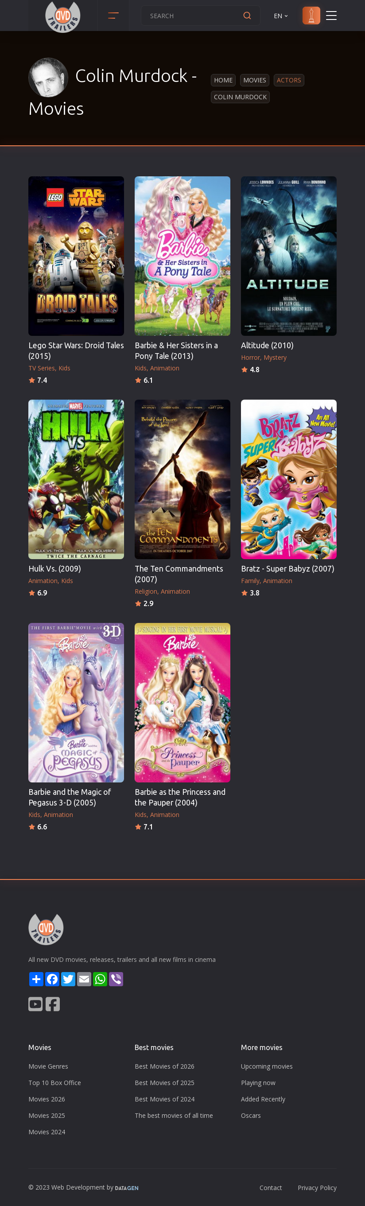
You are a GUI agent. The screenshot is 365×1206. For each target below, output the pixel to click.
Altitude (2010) (267, 345)
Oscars (251, 1115)
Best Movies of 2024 (164, 1099)
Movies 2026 (46, 1099)
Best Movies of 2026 (164, 1066)
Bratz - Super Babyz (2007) (287, 568)
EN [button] (281, 16)
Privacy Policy (317, 1187)
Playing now (258, 1082)
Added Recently (263, 1099)
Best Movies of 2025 (164, 1082)
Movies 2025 (46, 1115)
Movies (254, 80)
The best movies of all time (174, 1115)
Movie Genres (48, 1066)
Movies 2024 (46, 1132)
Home (223, 80)
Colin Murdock (240, 97)
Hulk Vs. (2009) (54, 568)
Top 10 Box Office (54, 1082)
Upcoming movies (267, 1066)
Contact (271, 1187)
